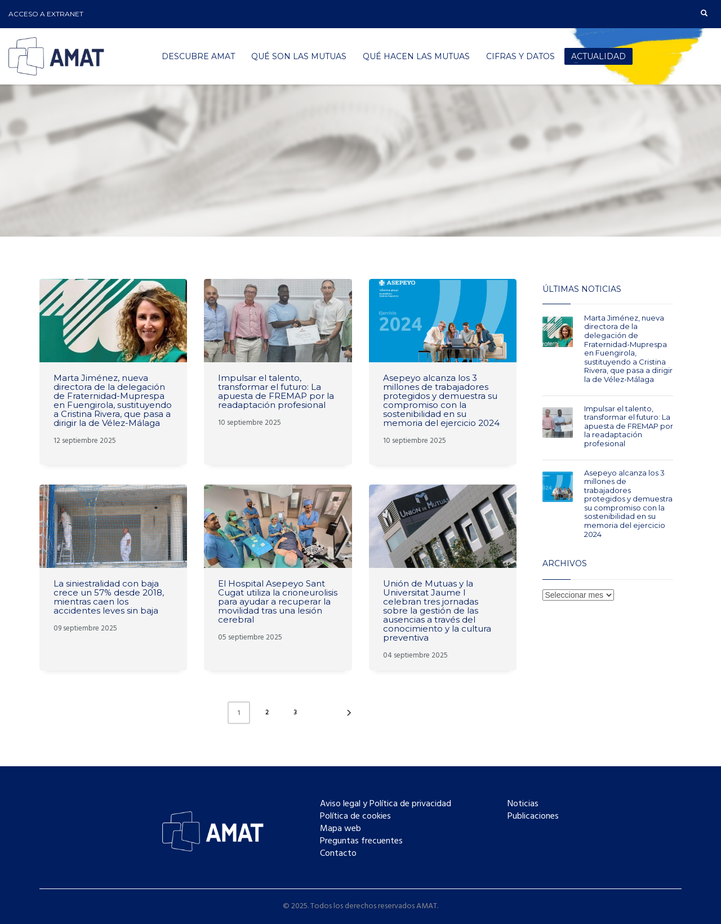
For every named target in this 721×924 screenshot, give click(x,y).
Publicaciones (533, 816)
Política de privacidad (410, 804)
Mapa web (340, 828)
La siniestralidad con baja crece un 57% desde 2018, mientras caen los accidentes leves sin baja (109, 597)
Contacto (338, 853)
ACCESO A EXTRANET (45, 14)
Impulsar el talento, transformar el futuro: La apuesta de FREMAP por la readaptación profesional (276, 391)
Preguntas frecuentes (361, 841)
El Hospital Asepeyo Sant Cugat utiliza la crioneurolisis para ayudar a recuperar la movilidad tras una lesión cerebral (277, 601)
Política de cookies (355, 816)
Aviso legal (340, 804)
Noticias (523, 804)
